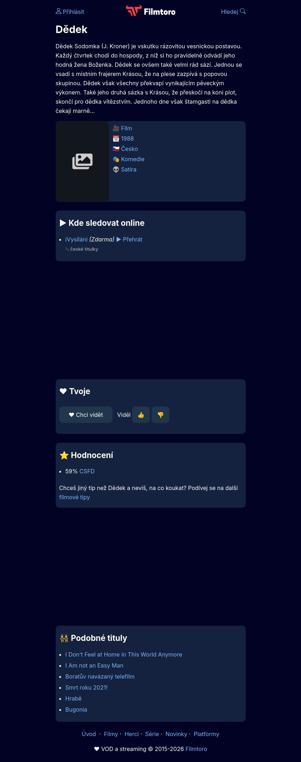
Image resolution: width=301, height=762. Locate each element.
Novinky (176, 733)
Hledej (233, 11)
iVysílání (76, 239)
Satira (128, 169)
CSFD (87, 471)
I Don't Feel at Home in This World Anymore (123, 654)
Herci (132, 733)
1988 (127, 138)
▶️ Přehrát (129, 239)
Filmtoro (196, 748)
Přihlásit (70, 11)
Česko (129, 148)
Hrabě (73, 698)
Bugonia (76, 709)
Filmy (111, 733)
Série (152, 733)
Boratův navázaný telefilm (100, 676)
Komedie (132, 159)
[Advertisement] (150, 320)
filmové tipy (74, 497)
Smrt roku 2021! (86, 687)
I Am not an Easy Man (94, 665)
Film (126, 128)
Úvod (89, 733)
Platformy (206, 733)
